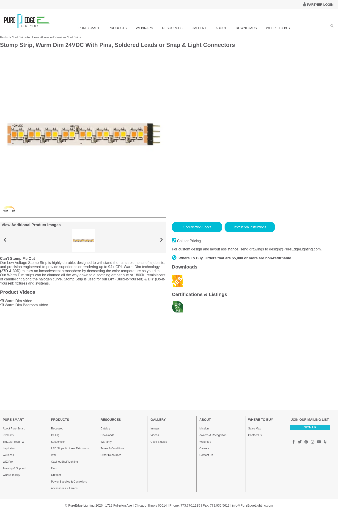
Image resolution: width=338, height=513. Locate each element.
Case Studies (159, 441)
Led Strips (75, 37)
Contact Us (206, 455)
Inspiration (9, 448)
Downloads (107, 435)
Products (5, 37)
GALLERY (199, 28)
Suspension (58, 441)
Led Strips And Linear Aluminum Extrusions (39, 37)
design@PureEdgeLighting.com (295, 249)
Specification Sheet (197, 227)
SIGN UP (310, 427)
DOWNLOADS (246, 28)
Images (155, 428)
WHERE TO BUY (278, 28)
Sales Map (254, 428)
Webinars (205, 441)
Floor (54, 468)
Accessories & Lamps (64, 488)
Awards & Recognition (212, 435)
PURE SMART (89, 28)
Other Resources (111, 455)
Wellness (8, 455)
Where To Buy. (188, 258)
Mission (204, 428)
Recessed (57, 428)
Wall (53, 455)
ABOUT (221, 28)
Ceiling (55, 435)
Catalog (105, 428)
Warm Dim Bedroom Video (24, 305)
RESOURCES (172, 28)
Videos (155, 435)
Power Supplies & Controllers (69, 481)
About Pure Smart (14, 428)
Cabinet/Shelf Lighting (64, 461)
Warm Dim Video (16, 301)
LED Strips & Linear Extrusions (70, 448)
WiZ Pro (8, 461)
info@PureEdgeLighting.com (252, 505)
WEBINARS (144, 28)
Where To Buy (11, 475)
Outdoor (56, 475)
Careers (204, 448)
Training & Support (14, 468)
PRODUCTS (118, 28)
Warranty (106, 441)
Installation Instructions (250, 227)
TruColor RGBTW (13, 441)
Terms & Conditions (112, 448)
